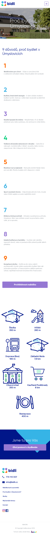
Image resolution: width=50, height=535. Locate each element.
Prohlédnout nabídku (25, 285)
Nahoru (25, 524)
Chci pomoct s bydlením (25, 447)
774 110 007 (11, 477)
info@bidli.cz (12, 482)
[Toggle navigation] (46, 4)
